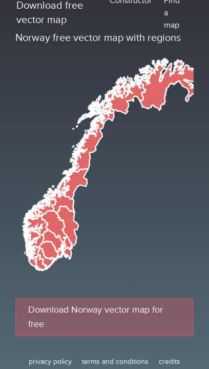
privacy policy (50, 361)
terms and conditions (115, 361)
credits (169, 361)
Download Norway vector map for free (95, 317)
